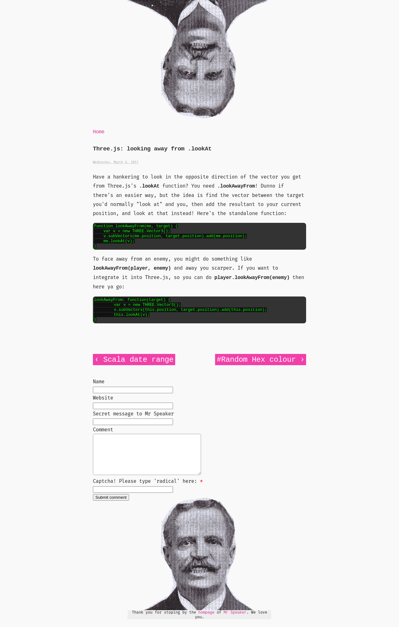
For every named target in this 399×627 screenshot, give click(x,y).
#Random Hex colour (256, 359)
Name (98, 381)
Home (98, 132)
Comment (103, 429)
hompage (206, 620)
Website (103, 397)
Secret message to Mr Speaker (133, 413)
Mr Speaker (235, 620)
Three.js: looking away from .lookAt (152, 149)
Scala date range (138, 359)
